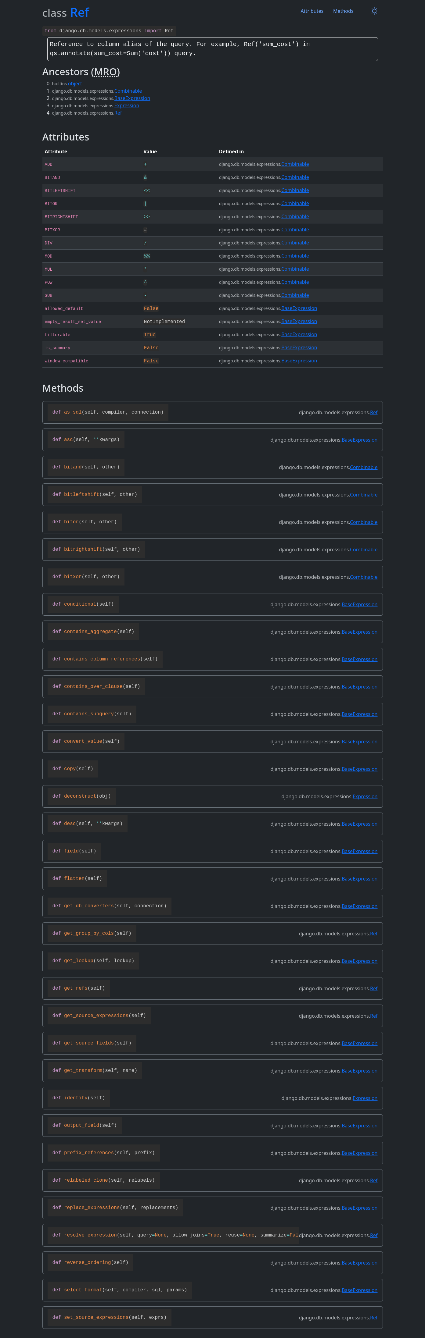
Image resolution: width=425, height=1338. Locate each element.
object (75, 83)
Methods (343, 11)
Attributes (312, 11)
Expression (126, 104)
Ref (118, 112)
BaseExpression (132, 97)
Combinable (128, 90)
